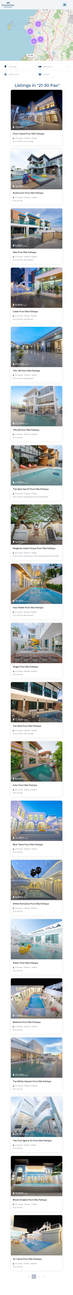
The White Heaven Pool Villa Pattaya (32, 1081)
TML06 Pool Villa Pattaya (26, 430)
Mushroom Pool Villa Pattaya (28, 193)
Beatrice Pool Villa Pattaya (27, 1022)
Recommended (41, 497)
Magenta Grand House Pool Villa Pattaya (34, 548)
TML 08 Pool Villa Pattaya (26, 371)
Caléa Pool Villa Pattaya (25, 311)
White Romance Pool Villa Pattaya (31, 904)
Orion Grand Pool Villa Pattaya (28, 134)
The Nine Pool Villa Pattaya (27, 726)
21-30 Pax (19, 141)
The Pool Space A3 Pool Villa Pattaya (32, 1141)
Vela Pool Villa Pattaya (24, 252)
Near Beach (28, 260)
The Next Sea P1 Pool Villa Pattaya (31, 489)
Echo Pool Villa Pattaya (25, 785)
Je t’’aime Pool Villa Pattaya (27, 1259)
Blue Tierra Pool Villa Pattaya (28, 844)
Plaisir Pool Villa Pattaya (25, 963)
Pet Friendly (28, 141)
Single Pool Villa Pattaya (25, 667)
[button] (64, 5)
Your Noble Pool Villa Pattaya (28, 607)
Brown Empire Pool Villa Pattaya (30, 1200)
